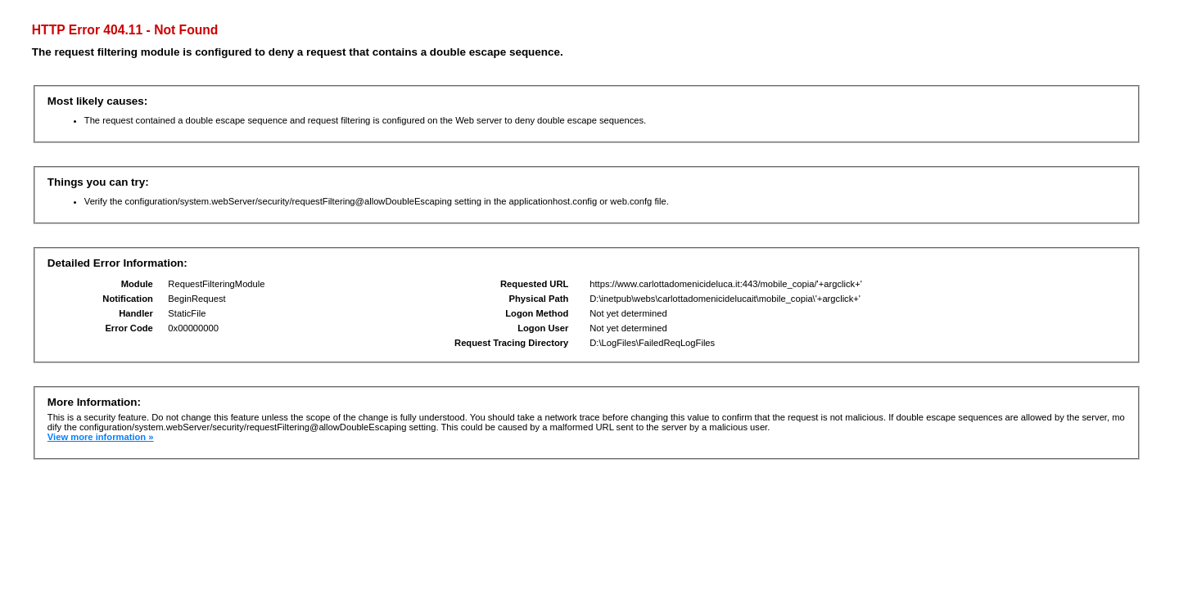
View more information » (100, 437)
